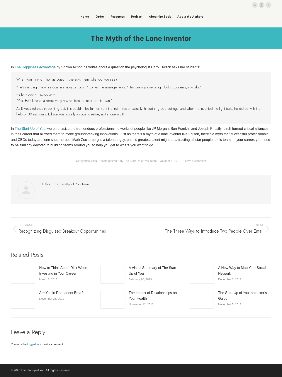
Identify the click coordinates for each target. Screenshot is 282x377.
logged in (33, 344)
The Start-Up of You (30, 128)
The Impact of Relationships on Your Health (153, 295)
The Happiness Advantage (35, 67)
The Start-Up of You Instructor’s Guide (242, 295)
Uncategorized (108, 160)
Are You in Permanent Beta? (61, 293)
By (138, 160)
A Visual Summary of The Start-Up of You (153, 270)
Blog (94, 160)
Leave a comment (194, 160)
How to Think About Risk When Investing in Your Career (63, 270)
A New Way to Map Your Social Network (242, 270)
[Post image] (23, 275)
